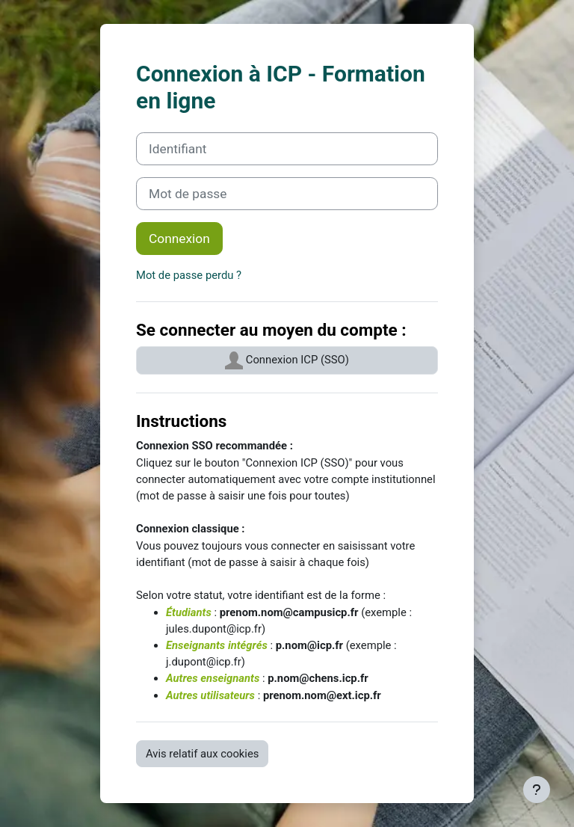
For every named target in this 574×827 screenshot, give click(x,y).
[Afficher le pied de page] (536, 789)
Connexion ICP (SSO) (287, 360)
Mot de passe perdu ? (188, 275)
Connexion (179, 238)
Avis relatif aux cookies (202, 753)
